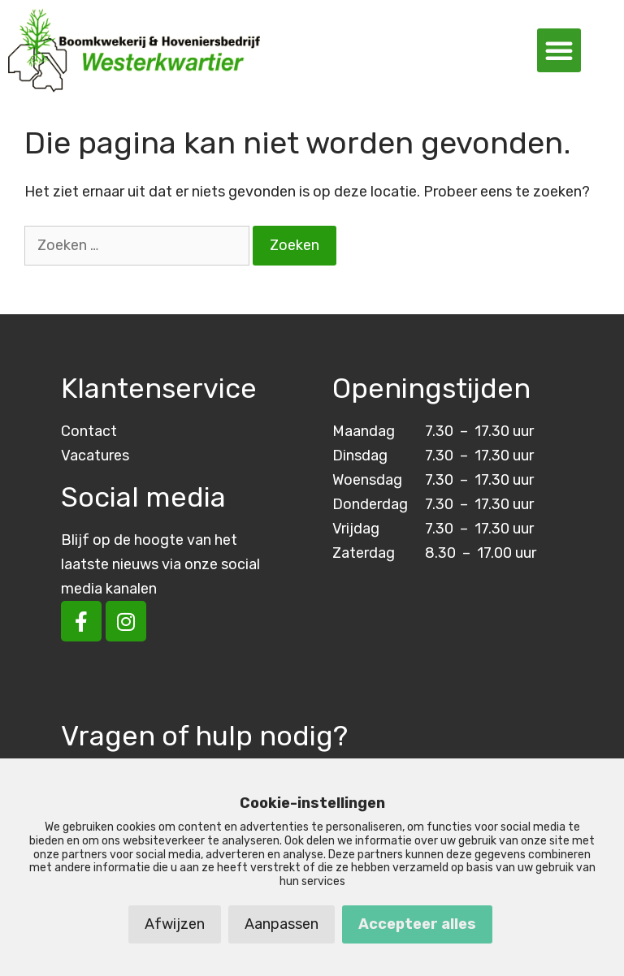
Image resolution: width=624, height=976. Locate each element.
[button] (559, 50)
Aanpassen (281, 924)
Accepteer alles (417, 924)
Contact (89, 431)
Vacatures (95, 455)
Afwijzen (175, 924)
